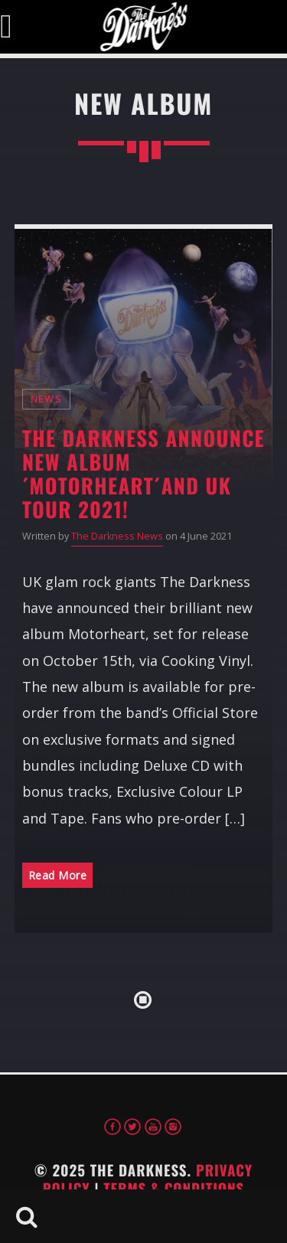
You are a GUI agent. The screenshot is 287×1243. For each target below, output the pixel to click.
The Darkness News (117, 536)
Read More (57, 875)
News (46, 399)
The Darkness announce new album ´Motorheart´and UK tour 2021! (143, 473)
